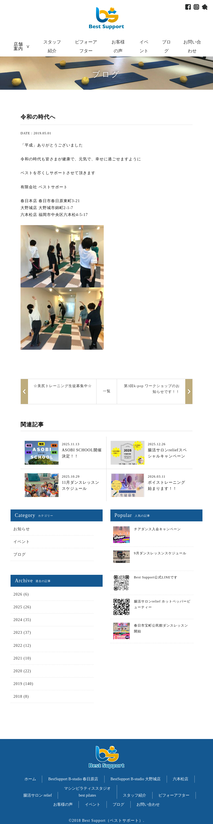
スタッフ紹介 (134, 795)
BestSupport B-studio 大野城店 (136, 779)
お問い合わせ (148, 804)
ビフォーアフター (173, 795)
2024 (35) (22, 620)
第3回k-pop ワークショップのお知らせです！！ (152, 389)
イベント (21, 542)
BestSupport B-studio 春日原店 (73, 779)
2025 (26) (22, 607)
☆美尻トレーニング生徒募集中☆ (63, 386)
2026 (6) (21, 594)
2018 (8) (21, 696)
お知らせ (21, 529)
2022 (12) (22, 645)
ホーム (30, 779)
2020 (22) (22, 671)
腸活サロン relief (37, 795)
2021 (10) (22, 658)
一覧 (107, 391)
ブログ (19, 554)
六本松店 (180, 779)
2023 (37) (22, 632)
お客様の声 (63, 804)
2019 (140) (23, 684)
